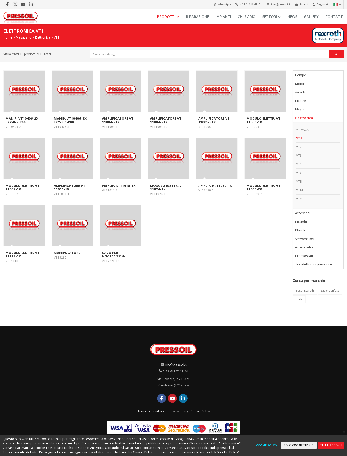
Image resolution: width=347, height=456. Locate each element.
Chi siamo (247, 16)
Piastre (300, 100)
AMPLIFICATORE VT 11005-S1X (214, 120)
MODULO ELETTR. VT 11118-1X (22, 254)
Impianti (223, 16)
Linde (299, 299)
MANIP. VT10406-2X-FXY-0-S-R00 (23, 120)
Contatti (334, 16)
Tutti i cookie (331, 445)
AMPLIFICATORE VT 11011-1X (69, 187)
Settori (271, 16)
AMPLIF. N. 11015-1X (119, 185)
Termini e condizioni (151, 411)
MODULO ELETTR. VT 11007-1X (22, 187)
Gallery (311, 16)
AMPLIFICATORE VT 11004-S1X (117, 120)
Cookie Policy (200, 411)
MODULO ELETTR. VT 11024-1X (167, 187)
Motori (300, 83)
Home (7, 37)
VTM (299, 190)
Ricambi (301, 221)
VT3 (299, 155)
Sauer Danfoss (330, 290)
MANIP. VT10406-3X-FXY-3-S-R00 (71, 120)
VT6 (299, 173)
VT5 (299, 164)
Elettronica (42, 37)
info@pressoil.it (176, 364)
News (292, 16)
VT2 (299, 147)
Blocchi (300, 230)
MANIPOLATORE (67, 252)
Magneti (301, 109)
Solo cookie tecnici (299, 445)
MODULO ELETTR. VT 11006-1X (263, 120)
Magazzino (23, 37)
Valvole (300, 92)
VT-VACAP (303, 129)
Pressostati (304, 255)
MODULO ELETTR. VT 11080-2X (263, 187)
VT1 (56, 37)
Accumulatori (304, 247)
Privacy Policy (178, 411)
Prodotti (168, 16)
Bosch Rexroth (305, 290)
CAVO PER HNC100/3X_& (113, 254)
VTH (299, 181)
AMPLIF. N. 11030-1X (215, 185)
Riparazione (197, 16)
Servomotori (304, 238)
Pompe (300, 75)
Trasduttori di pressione (313, 264)
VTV (299, 199)
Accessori (302, 213)
